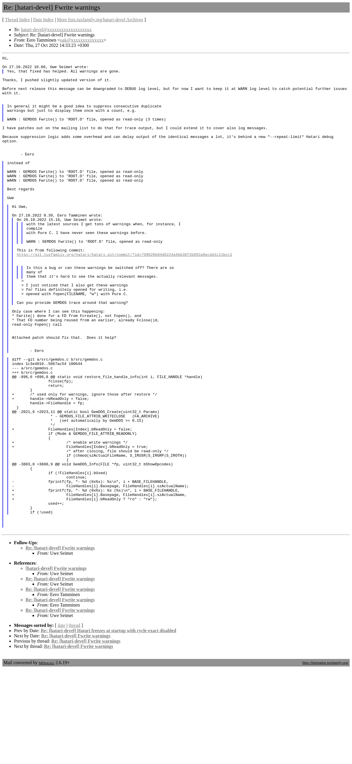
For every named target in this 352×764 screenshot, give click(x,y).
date (61, 720)
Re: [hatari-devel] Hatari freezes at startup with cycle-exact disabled (108, 725)
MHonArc (46, 758)
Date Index (43, 19)
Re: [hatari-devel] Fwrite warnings (60, 643)
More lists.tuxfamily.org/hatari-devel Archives (100, 19)
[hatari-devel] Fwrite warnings (56, 663)
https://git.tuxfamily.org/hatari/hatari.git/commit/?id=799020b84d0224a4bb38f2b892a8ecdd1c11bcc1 (124, 294)
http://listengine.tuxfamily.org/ (325, 758)
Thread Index (17, 19)
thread (74, 720)
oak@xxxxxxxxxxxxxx (82, 40)
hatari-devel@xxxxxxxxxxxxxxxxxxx (56, 29)
